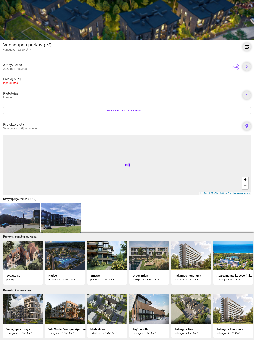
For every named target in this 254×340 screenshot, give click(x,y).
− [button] (245, 186)
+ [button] (245, 180)
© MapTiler (214, 193)
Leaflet (203, 193)
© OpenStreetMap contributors (235, 193)
